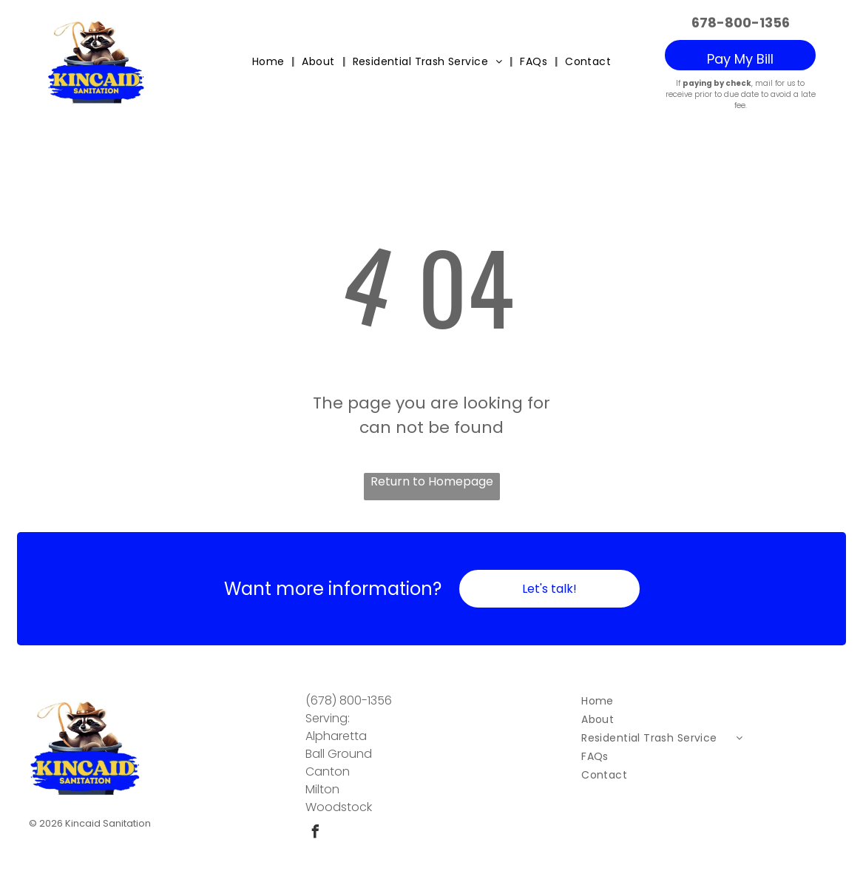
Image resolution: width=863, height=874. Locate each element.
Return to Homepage (431, 479)
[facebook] (315, 832)
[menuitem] (270, 61)
